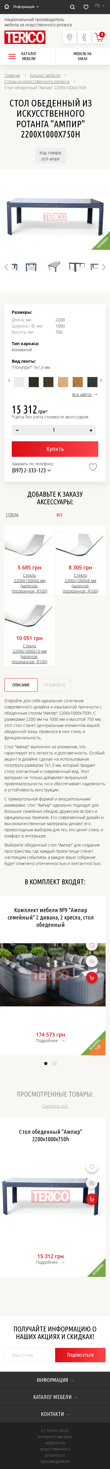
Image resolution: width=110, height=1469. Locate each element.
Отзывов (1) (54, 685)
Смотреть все (55, 1106)
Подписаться (80, 1355)
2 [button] (54, 1063)
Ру (99, 5)
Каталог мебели (45, 75)
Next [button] (100, 380)
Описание (21, 685)
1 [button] (45, 1063)
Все (59, 515)
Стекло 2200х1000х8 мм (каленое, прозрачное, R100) (80, 583)
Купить (55, 448)
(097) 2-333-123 (31, 470)
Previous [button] (9, 380)
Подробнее (47, 1040)
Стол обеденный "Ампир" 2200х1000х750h (50, 1135)
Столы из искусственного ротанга (36, 81)
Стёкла (12, 515)
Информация (25, 6)
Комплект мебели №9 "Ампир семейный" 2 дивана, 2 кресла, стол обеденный (51, 917)
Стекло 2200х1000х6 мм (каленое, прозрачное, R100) (29, 583)
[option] (55, 217)
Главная (12, 75)
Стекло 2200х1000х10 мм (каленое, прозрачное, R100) (29, 654)
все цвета (82, 394)
